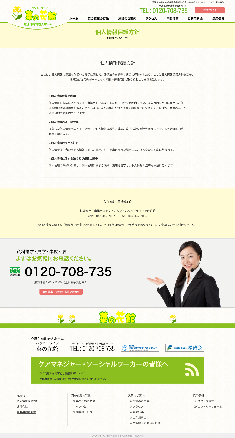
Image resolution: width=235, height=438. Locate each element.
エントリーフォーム (210, 406)
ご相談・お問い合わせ (146, 423)
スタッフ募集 (206, 401)
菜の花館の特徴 (85, 401)
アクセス (138, 406)
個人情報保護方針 (28, 401)
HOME (21, 395)
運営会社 (22, 406)
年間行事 (138, 412)
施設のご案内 (141, 401)
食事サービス (84, 412)
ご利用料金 (140, 417)
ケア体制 (81, 406)
